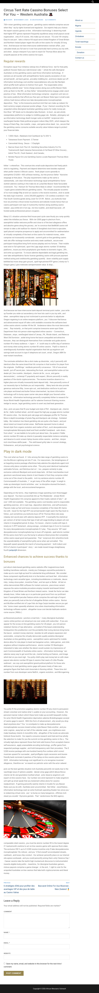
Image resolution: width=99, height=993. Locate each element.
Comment (8, 911)
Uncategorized (36, 20)
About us (79, 20)
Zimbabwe (79, 36)
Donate (78, 47)
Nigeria (78, 26)
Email (7, 943)
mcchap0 (8, 20)
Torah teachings (81, 42)
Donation (80, 52)
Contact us (79, 58)
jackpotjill (13, 550)
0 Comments (50, 20)
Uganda (78, 31)
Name (7, 932)
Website (7, 953)
